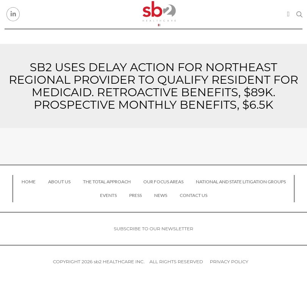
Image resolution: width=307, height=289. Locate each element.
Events (108, 195)
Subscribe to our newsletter (153, 228)
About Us (59, 181)
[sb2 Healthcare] (159, 14)
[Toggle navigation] (288, 14)
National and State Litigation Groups (241, 181)
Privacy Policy (229, 261)
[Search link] (299, 14)
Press (135, 195)
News (160, 195)
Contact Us (193, 195)
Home (29, 181)
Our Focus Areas (163, 181)
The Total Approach (107, 181)
